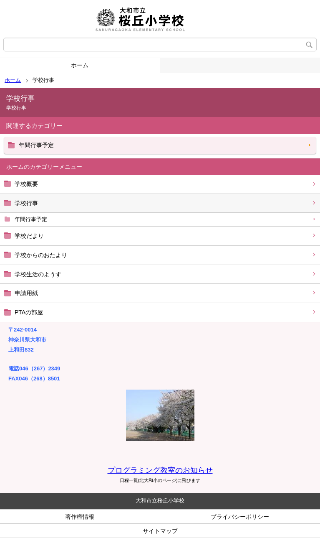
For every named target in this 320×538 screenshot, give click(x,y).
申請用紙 (26, 293)
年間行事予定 (31, 219)
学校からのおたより (41, 255)
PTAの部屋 (29, 312)
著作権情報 (79, 516)
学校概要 (26, 184)
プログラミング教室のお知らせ (160, 470)
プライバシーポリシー (240, 516)
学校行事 (26, 203)
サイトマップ (160, 531)
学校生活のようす (38, 274)
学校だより (29, 235)
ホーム (79, 65)
